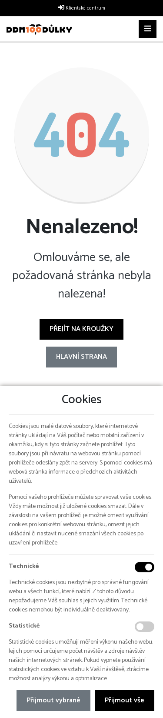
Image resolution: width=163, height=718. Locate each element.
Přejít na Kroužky (81, 329)
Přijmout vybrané (53, 700)
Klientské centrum (85, 8)
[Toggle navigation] (147, 29)
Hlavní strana (81, 357)
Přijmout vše (124, 700)
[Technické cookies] (144, 567)
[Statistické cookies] (144, 626)
